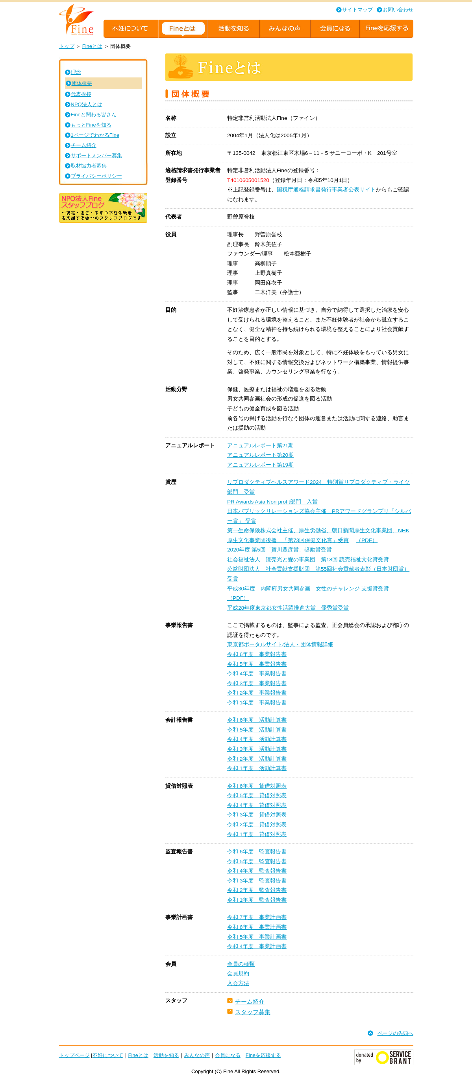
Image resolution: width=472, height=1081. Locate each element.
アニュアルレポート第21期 (260, 446)
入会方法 (238, 983)
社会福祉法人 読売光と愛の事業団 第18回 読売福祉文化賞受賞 (308, 560)
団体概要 (82, 83)
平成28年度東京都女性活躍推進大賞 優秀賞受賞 (288, 608)
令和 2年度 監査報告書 (257, 890)
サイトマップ (357, 10)
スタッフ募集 (252, 1012)
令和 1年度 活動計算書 (257, 768)
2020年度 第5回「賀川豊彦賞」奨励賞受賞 (279, 550)
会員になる (228, 1055)
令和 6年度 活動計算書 (257, 720)
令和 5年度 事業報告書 (257, 664)
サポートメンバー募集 (96, 155)
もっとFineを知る (91, 125)
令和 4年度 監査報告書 (257, 871)
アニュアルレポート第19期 (260, 465)
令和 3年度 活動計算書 (257, 749)
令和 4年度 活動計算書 (257, 739)
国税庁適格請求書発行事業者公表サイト (326, 190)
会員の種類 (241, 964)
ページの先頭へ (395, 1033)
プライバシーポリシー (96, 176)
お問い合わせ (398, 10)
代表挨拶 (81, 94)
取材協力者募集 (89, 166)
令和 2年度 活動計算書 (257, 759)
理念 (76, 72)
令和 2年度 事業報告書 (257, 693)
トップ (66, 46)
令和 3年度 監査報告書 (257, 881)
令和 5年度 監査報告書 (257, 861)
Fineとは (92, 46)
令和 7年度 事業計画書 (257, 917)
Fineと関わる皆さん (94, 115)
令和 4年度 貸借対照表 (257, 805)
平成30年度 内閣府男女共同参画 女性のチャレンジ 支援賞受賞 (308, 589)
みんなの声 (197, 1055)
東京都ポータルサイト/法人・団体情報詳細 (280, 644)
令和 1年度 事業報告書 (257, 703)
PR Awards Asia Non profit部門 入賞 (272, 502)
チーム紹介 (250, 1001)
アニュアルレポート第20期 (260, 455)
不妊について (108, 1055)
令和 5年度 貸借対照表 (257, 795)
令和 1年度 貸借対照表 (257, 834)
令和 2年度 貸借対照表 (257, 824)
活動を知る (166, 1055)
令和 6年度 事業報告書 (257, 654)
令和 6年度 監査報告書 (257, 852)
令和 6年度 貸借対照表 (257, 786)
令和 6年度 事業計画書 (257, 927)
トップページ (74, 1055)
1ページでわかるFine (95, 135)
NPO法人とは (86, 104)
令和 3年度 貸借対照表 (257, 815)
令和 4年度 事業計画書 (257, 946)
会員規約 (238, 973)
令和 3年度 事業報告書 (257, 683)
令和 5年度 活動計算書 (257, 730)
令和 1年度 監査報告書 (257, 900)
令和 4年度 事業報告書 (257, 674)
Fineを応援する (263, 1055)
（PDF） (367, 540)
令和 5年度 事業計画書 (257, 937)
